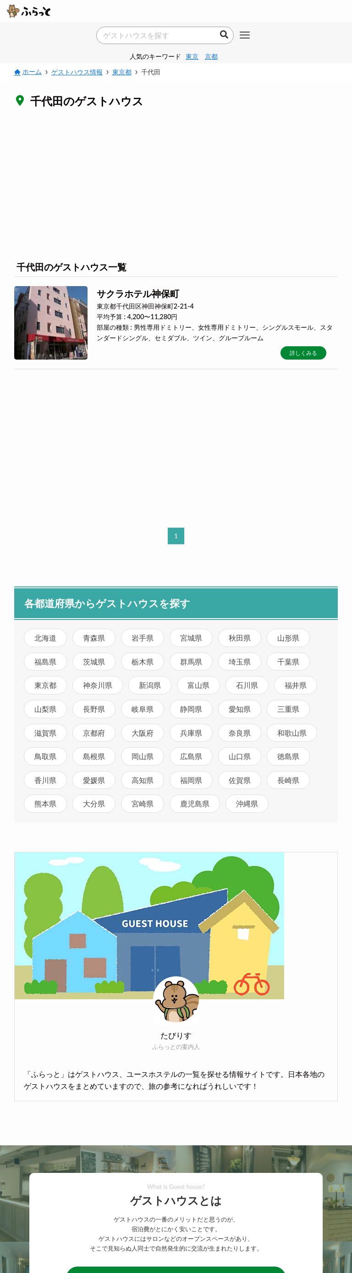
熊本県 (45, 803)
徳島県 (288, 756)
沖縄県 (247, 803)
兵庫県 (191, 732)
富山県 (198, 685)
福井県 (296, 685)
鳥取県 (45, 756)
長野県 (94, 708)
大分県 (94, 803)
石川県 (247, 685)
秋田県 (240, 637)
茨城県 (94, 661)
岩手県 (143, 637)
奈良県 (240, 732)
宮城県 (191, 637)
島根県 (94, 756)
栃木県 (143, 661)
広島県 (191, 756)
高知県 (143, 780)
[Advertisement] (176, 183)
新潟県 (150, 685)
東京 (192, 56)
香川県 (45, 780)
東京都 (45, 685)
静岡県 (191, 708)
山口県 (240, 756)
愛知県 (240, 708)
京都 (211, 56)
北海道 (45, 637)
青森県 (94, 637)
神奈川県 (97, 685)
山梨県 (45, 708)
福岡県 (191, 780)
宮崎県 (143, 803)
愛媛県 (94, 780)
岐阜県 (143, 708)
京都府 (94, 732)
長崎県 (288, 780)
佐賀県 (240, 780)
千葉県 (288, 661)
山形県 (288, 637)
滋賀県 (45, 732)
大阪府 (143, 732)
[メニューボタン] (245, 36)
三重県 (288, 708)
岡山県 (143, 756)
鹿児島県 (194, 803)
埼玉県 (240, 661)
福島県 (45, 661)
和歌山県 (292, 732)
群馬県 (191, 661)
